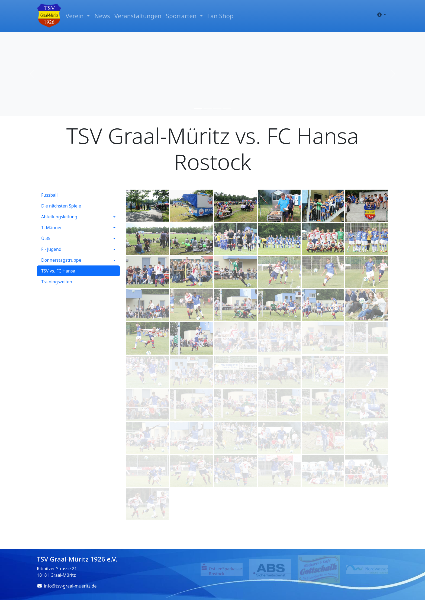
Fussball (49, 195)
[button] (380, 14)
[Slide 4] (227, 108)
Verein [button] (75, 16)
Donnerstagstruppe (61, 260)
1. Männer (51, 228)
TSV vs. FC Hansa (58, 271)
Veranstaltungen (138, 16)
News (102, 16)
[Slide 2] (208, 108)
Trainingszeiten (56, 282)
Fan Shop (220, 16)
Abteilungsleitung (59, 217)
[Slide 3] (217, 108)
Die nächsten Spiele (61, 206)
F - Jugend (51, 249)
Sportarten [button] (182, 16)
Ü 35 (45, 238)
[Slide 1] (198, 108)
